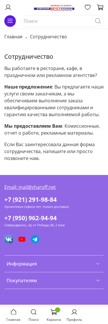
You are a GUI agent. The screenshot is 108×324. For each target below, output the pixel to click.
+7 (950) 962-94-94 (30, 218)
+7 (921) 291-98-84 (30, 199)
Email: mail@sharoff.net (30, 187)
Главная (13, 36)
